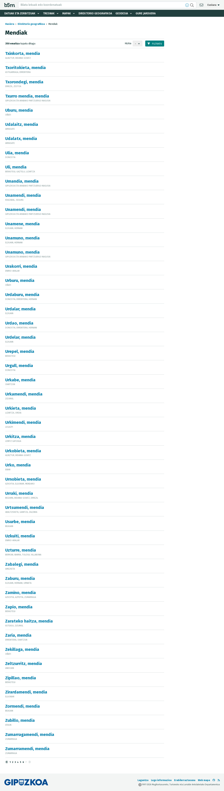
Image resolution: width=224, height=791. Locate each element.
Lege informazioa (161, 780)
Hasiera (9, 24)
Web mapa (204, 780)
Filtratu (155, 43)
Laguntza (143, 780)
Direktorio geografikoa (96, 13)
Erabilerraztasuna (184, 780)
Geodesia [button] (123, 13)
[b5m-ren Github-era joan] (214, 780)
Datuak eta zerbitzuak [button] (20, 13)
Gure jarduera (148, 13)
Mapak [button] (67, 13)
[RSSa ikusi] (219, 780)
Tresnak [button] (49, 13)
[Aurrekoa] (6, 762)
